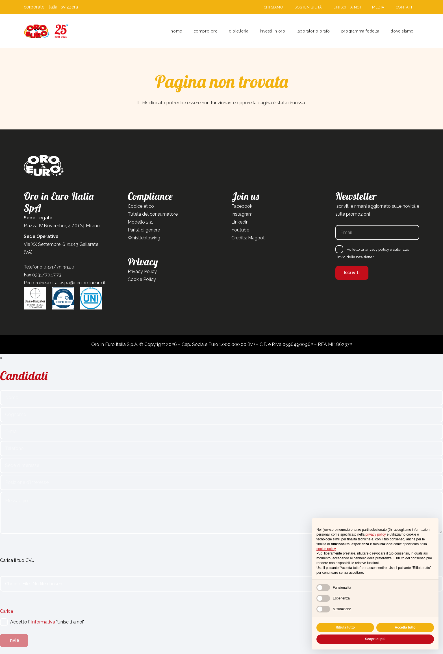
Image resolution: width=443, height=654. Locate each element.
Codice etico (141, 206)
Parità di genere (144, 230)
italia (52, 7)
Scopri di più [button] (375, 639)
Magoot (256, 238)
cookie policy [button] (326, 549)
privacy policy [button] (375, 534)
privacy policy (377, 249)
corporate (34, 7)
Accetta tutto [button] (405, 627)
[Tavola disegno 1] (46, 31)
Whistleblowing (144, 238)
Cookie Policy (142, 279)
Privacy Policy (142, 271)
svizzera (69, 7)
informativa (43, 622)
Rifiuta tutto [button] (345, 627)
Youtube (240, 230)
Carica (6, 611)
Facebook (241, 206)
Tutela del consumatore (153, 214)
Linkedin (240, 222)
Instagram (242, 214)
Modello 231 (140, 222)
